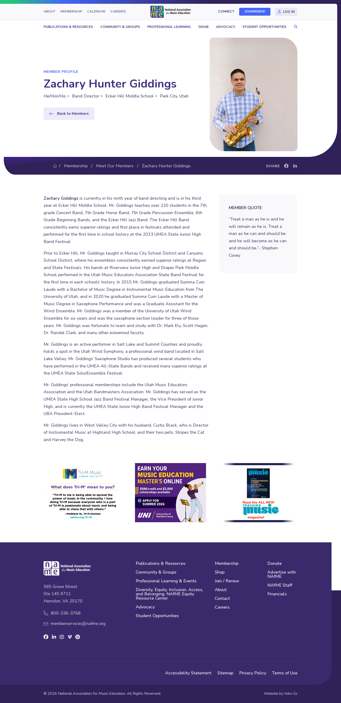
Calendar (96, 12)
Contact (222, 598)
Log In (289, 11)
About (49, 12)
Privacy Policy (252, 673)
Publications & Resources (68, 27)
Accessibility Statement (188, 673)
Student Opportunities (264, 27)
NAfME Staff (279, 585)
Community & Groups (120, 27)
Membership (71, 12)
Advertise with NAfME (281, 574)
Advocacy (225, 27)
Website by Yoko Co (280, 693)
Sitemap (225, 673)
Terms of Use (284, 673)
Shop (219, 572)
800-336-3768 (66, 613)
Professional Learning (169, 27)
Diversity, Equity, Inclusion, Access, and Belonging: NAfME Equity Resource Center (169, 594)
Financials (277, 594)
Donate (274, 563)
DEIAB (203, 27)
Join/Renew (255, 12)
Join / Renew (227, 581)
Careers (118, 12)
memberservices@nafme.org (78, 623)
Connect (226, 12)
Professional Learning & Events (166, 581)
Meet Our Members (115, 166)
